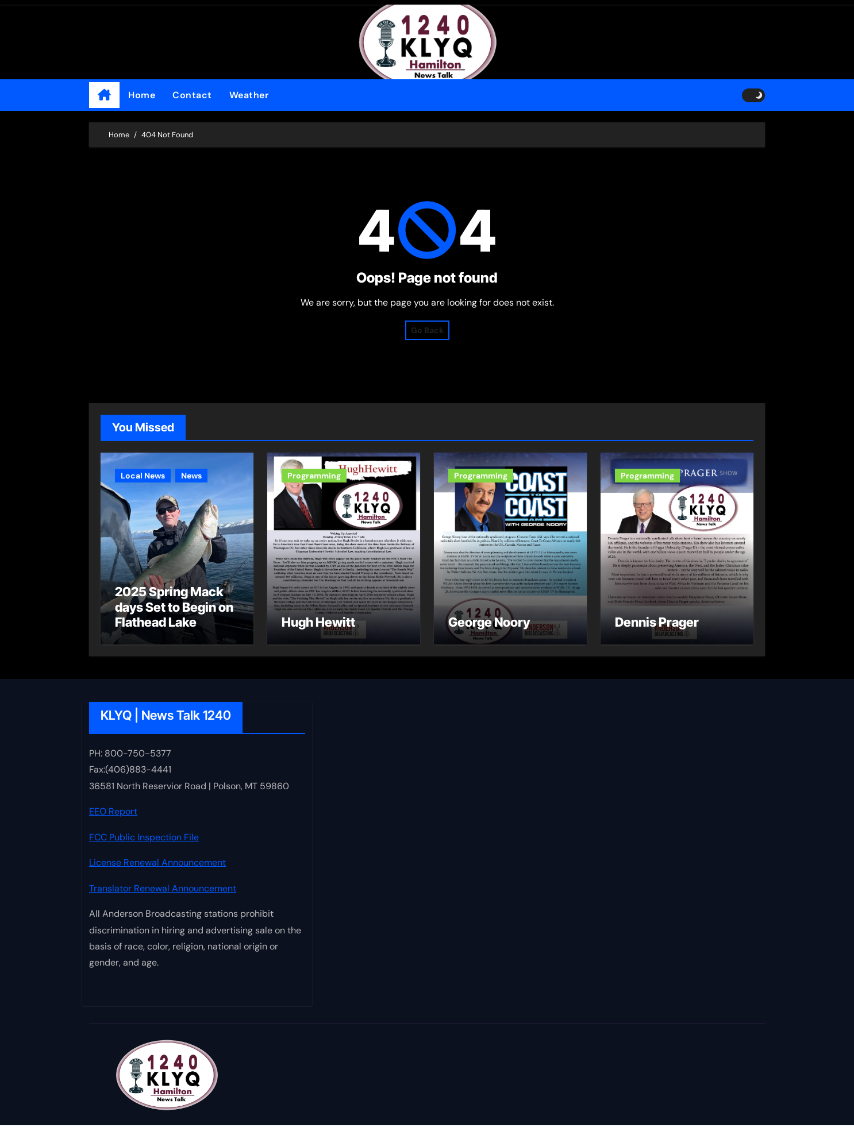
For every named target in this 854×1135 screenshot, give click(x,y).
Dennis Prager (657, 631)
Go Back (427, 330)
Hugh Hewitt (318, 631)
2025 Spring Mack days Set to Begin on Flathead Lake (174, 616)
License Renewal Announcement (157, 872)
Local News (143, 475)
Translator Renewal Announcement (162, 897)
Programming (314, 475)
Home (141, 95)
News (191, 475)
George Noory (489, 631)
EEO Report (113, 821)
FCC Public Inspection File (144, 846)
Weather (249, 95)
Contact (192, 95)
